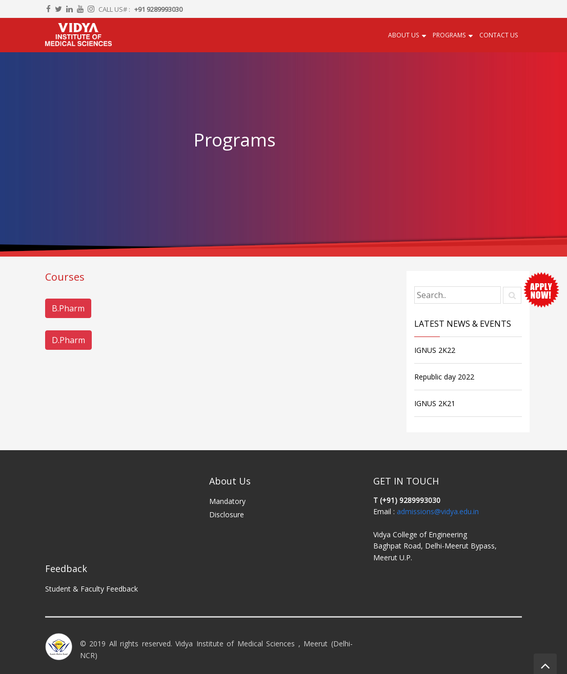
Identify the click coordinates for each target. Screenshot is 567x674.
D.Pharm (68, 340)
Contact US (498, 35)
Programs (449, 35)
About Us (403, 35)
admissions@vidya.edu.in (438, 511)
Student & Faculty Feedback (91, 589)
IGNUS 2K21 (434, 403)
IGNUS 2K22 (434, 350)
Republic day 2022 (444, 377)
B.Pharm (68, 308)
